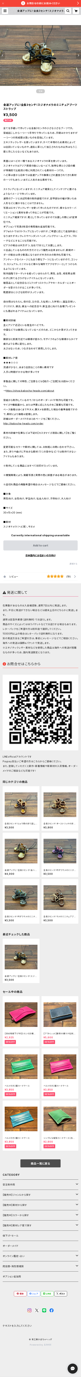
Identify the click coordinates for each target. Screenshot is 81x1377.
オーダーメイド (10, 1245)
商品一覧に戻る (40, 1163)
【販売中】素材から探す (15, 1205)
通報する (73, 564)
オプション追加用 (12, 1276)
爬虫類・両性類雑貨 (13, 1266)
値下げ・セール (11, 1235)
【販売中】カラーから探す (16, 1215)
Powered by (40, 1345)
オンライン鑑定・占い (14, 1256)
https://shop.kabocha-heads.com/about (30, 390)
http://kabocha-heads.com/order (23, 423)
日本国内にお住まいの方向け (40, 555)
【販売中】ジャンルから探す (17, 1194)
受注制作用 (9, 1184)
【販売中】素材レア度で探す (17, 1225)
